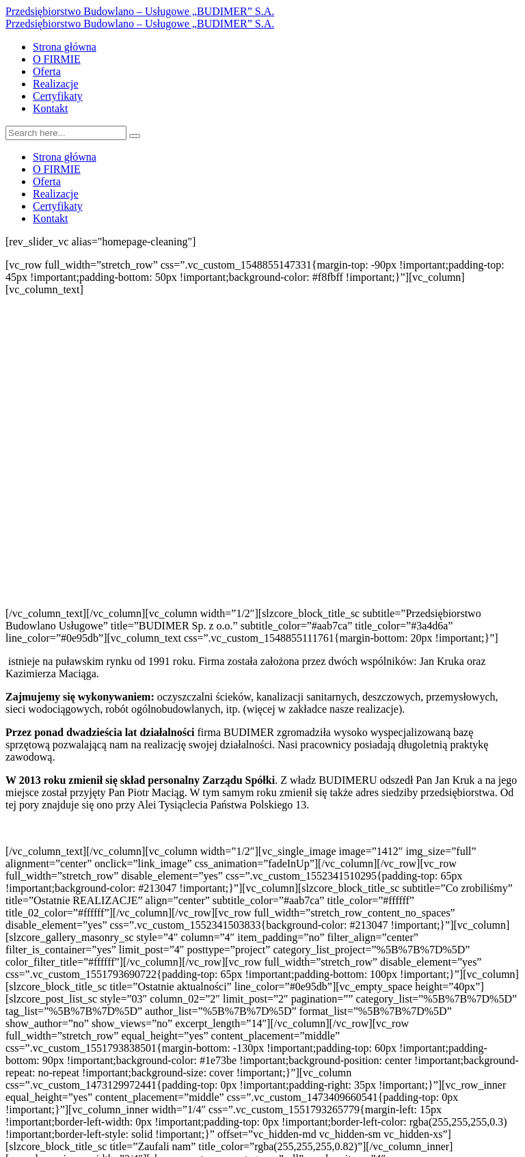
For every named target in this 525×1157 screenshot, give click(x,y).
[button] (262, 575)
